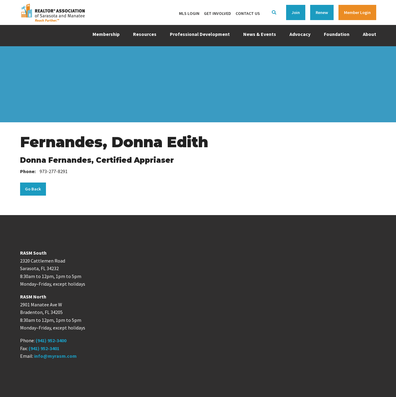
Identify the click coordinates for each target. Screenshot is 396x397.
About (369, 34)
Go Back (33, 189)
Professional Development (200, 34)
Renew (322, 12)
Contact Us (248, 13)
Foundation (336, 34)
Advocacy (299, 34)
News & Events (259, 34)
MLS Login (189, 13)
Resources (144, 34)
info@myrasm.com (55, 356)
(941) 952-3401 (44, 348)
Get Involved (217, 13)
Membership (106, 34)
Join (296, 12)
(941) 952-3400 (51, 340)
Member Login (357, 12)
